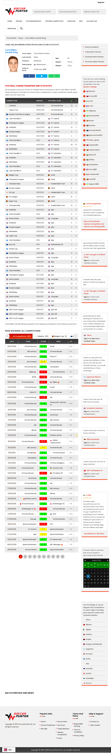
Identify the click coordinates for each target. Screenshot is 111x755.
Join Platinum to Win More (94, 534)
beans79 (89, 155)
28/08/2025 (11, 504)
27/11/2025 (12, 468)
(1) (59, 336)
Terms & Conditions (78, 731)
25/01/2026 (12, 410)
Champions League (15, 123)
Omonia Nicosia (55, 105)
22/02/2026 (11, 377)
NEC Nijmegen (56, 544)
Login (89, 2)
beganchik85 (91, 184)
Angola (87, 639)
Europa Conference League (18, 114)
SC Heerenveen (56, 539)
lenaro (88, 120)
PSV (51, 524)
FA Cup (10, 192)
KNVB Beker (11, 136)
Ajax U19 (52, 309)
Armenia (87, 654)
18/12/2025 (12, 441)
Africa (86, 620)
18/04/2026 (11, 346)
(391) (21, 336)
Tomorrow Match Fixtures (94, 62)
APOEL (52, 346)
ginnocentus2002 (92, 135)
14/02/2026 (12, 387)
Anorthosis (54, 415)
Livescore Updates (92, 47)
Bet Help (44, 729)
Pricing (19, 21)
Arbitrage (11, 28)
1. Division (11, 105)
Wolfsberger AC (57, 504)
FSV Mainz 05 (56, 473)
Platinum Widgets (33, 21)
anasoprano (90, 164)
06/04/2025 (11, 544)
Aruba (86, 659)
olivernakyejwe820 (92, 204)
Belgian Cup (12, 175)
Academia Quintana (93, 408)
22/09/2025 (11, 483)
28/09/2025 (11, 478)
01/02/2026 (12, 403)
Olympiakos (54, 367)
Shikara (89, 160)
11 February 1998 (40, 69)
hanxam (89, 125)
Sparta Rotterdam (29, 524)
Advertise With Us (39, 2)
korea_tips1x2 (91, 140)
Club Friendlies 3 (13, 119)
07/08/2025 (11, 519)
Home (9, 21)
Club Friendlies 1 (13, 166)
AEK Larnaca (31, 351)
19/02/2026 (12, 382)
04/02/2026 (11, 397)
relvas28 (89, 179)
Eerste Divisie (12, 218)
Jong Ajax (53, 218)
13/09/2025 (12, 493)
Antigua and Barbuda (92, 644)
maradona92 (91, 174)
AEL (51, 397)
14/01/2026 (12, 420)
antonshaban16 (92, 130)
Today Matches (63, 729)
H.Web (87, 495)
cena (88, 101)
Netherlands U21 (55, 244)
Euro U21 (10, 244)
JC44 (88, 106)
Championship (13, 184)
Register (101, 2)
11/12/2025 (12, 453)
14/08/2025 (12, 514)
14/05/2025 (12, 529)
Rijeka (32, 372)
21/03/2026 (12, 362)
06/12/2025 (12, 458)
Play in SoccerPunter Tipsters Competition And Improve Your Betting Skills (94, 224)
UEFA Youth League (15, 309)
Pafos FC (53, 356)
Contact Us (53, 2)
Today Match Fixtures (93, 52)
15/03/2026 (12, 367)
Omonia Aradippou (57, 463)
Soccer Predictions (48, 725)
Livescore (71, 21)
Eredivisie (11, 127)
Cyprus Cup (12, 110)
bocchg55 (90, 169)
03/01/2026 (12, 430)
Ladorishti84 (90, 145)
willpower (89, 111)
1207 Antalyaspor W (93, 470)
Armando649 (91, 116)
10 (62, 556)
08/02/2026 (11, 392)
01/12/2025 (12, 463)
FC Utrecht (32, 529)
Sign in (86, 260)
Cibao (87, 335)
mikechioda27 (91, 150)
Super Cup (11, 201)
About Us (25, 2)
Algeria (87, 629)
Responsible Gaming (78, 725)
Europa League (13, 132)
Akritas (33, 430)
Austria (87, 673)
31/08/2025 (12, 499)
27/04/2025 (11, 534)
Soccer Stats (62, 721)
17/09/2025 (12, 488)
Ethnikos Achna (56, 435)
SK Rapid (31, 453)
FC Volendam (54, 153)
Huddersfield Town (56, 184)
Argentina (88, 649)
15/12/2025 (12, 448)
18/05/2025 (12, 524)
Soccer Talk (92, 21)
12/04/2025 (12, 539)
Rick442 (89, 91)
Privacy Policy (79, 735)
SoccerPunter (11, 38)
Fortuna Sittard (30, 550)
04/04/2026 (11, 356)
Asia (86, 664)
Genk (51, 175)
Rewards (64, 2)
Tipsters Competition (54, 21)
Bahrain (87, 683)
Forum (59, 738)
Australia (87, 668)
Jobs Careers (95, 725)
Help (81, 21)
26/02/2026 (11, 372)
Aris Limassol (31, 362)
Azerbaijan (88, 678)
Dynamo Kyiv (56, 468)
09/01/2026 (12, 425)
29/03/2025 (11, 550)
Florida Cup (12, 249)
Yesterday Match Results (94, 57)
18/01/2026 (12, 415)
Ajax (51, 210)
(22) (41, 336)
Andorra (87, 634)
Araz (53, 514)
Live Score (61, 725)
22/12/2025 (12, 435)
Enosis (52, 387)
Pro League (11, 197)
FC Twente (53, 119)
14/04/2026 (11, 351)
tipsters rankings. (90, 87)
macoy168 (90, 96)
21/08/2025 (12, 509)
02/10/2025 (12, 473)
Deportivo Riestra (92, 377)
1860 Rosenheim (91, 439)
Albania (87, 624)
